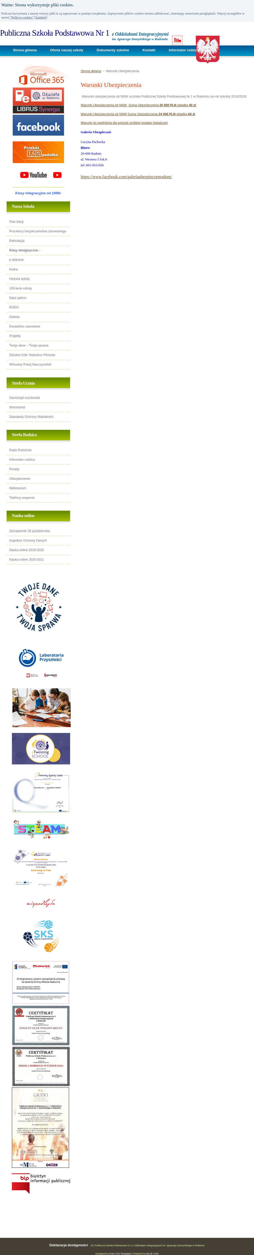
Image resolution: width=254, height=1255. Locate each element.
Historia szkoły (19, 279)
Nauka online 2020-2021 (26, 559)
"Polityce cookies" (22, 17)
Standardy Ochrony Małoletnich (31, 417)
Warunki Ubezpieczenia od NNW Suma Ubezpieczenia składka (139, 105)
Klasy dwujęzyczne (23, 250)
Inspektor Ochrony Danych (28, 540)
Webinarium (17, 488)
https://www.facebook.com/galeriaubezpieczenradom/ (126, 176)
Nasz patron (17, 298)
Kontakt (149, 50)
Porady (14, 469)
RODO (14, 307)
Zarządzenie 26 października (29, 531)
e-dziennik (16, 260)
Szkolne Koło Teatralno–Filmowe (32, 355)
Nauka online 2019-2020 (26, 550)
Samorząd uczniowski (24, 398)
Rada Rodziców (20, 450)
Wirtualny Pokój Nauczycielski (30, 364)
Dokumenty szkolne (113, 50)
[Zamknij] (40, 17)
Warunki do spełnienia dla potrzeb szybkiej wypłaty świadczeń (124, 123)
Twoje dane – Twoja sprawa (28, 345)
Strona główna (25, 50)
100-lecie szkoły (20, 288)
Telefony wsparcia (21, 498)
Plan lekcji (16, 222)
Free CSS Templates (120, 1253)
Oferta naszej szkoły (66, 50)
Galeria (14, 317)
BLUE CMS (152, 1253)
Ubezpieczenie (19, 479)
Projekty (15, 336)
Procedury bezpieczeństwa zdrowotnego (37, 231)
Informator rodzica (184, 50)
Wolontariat (17, 407)
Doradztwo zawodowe (24, 326)
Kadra (13, 269)
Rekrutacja (16, 241)
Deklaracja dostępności (68, 1245)
